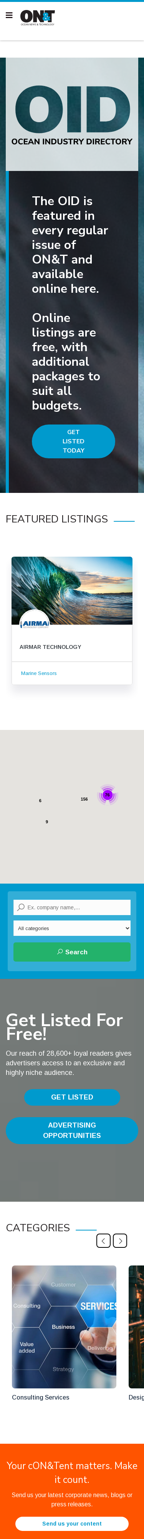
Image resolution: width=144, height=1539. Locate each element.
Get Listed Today (73, 441)
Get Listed (72, 1097)
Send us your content (72, 1524)
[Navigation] (9, 15)
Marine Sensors (38, 673)
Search (72, 952)
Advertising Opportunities (72, 1130)
